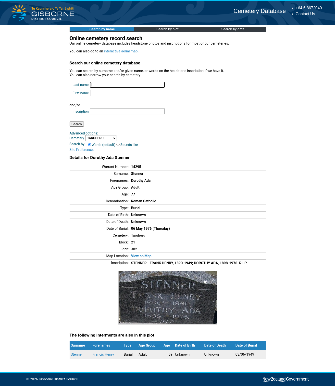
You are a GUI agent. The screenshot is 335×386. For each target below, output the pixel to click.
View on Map (141, 256)
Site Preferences (82, 150)
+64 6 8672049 (309, 8)
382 (134, 249)
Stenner (77, 354)
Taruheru (138, 235)
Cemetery (77, 138)
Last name (80, 85)
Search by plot (167, 29)
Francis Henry (103, 354)
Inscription (81, 111)
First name (81, 93)
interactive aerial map (120, 51)
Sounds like (127, 145)
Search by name (102, 29)
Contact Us (305, 14)
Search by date (232, 29)
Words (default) (101, 145)
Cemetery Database (260, 11)
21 (133, 242)
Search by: (77, 144)
